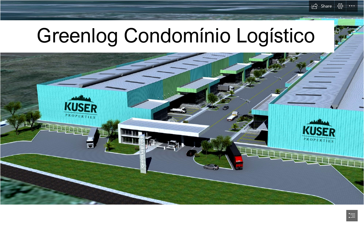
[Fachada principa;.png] (182, 102)
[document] (182, 114)
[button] (321, 6)
